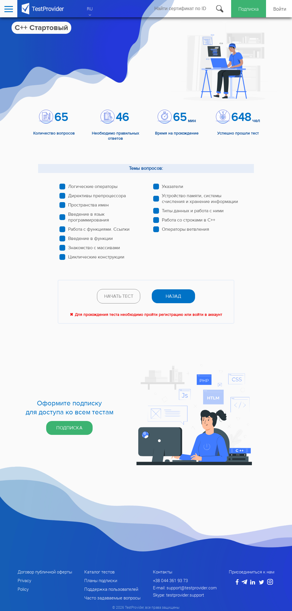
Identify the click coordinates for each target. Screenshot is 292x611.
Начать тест (118, 296)
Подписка (248, 9)
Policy (23, 589)
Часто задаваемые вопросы (112, 598)
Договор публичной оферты (45, 572)
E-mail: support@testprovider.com (185, 587)
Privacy (24, 580)
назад (173, 296)
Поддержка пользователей (111, 589)
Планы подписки (100, 580)
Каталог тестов (99, 572)
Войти (279, 9)
